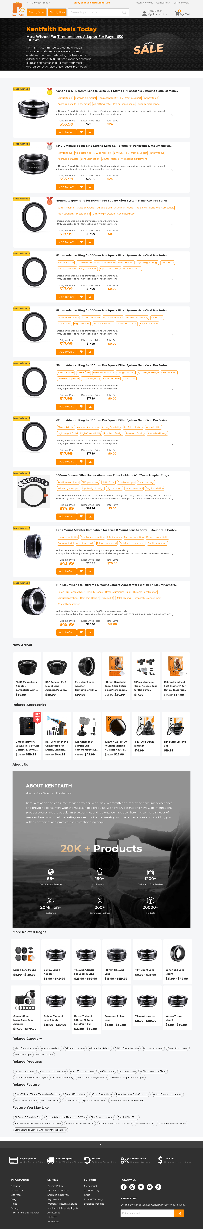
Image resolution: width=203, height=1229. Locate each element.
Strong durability (91, 318)
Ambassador (54, 1213)
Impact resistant (134, 488)
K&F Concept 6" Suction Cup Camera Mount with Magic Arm (86, 746)
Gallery (15, 1208)
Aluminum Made (123, 208)
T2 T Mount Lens (144, 970)
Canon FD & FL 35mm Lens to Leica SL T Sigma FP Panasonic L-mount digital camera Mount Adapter (116, 91)
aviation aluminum (103, 372)
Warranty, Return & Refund (62, 1204)
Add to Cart (66, 132)
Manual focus (65, 98)
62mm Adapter (66, 427)
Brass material (66, 543)
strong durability (125, 372)
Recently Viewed (144, 3)
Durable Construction (145, 592)
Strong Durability (111, 427)
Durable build (84, 263)
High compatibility (110, 269)
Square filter (64, 324)
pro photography (91, 378)
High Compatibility (91, 433)
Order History (91, 1191)
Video (14, 1204)
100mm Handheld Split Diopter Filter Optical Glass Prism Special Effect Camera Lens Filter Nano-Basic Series (175, 686)
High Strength (66, 214)
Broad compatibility (157, 537)
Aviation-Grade (85, 208)
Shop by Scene (37, 12)
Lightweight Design (104, 214)
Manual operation (134, 537)
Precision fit (167, 263)
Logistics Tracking (94, 1204)
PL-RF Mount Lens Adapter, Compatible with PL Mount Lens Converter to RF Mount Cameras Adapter (27, 686)
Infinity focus (151, 98)
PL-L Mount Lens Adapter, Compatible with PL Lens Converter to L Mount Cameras (86, 686)
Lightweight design (147, 263)
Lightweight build (113, 318)
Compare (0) (163, 3)
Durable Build (104, 208)
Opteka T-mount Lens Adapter (53, 1018)
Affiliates (52, 1217)
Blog (13, 1199)
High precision (82, 324)
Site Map (16, 1195)
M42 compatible (102, 153)
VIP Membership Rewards (25, 1213)
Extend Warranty (93, 1199)
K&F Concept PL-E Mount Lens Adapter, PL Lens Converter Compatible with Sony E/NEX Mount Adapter (56, 686)
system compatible (68, 378)
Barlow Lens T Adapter (52, 972)
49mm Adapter (66, 208)
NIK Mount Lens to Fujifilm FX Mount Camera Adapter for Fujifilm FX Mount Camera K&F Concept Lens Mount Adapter (115, 585)
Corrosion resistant (103, 324)
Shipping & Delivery (58, 1195)
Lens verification (90, 159)
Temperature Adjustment (147, 598)
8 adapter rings (146, 482)
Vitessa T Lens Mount (174, 1018)
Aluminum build (85, 543)
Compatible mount (85, 98)
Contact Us (17, 1191)
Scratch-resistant (67, 269)
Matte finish (108, 482)
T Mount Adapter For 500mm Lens (84, 972)
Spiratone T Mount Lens (115, 1018)
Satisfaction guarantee (132, 543)
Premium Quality (135, 433)
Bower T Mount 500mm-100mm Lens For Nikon (83, 1020)
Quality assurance (157, 543)
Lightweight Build (68, 433)
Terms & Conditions (58, 1191)
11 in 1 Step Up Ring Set (175, 744)
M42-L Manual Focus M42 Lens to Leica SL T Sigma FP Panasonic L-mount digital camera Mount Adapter (113, 146)
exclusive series (111, 378)
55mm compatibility (136, 318)
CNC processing (90, 482)
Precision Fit (83, 214)
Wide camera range (149, 104)
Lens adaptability (108, 98)
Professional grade (126, 324)
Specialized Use (125, 214)
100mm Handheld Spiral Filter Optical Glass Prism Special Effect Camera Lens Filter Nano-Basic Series (116, 686)
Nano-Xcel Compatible (161, 208)
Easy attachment (149, 324)
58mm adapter (66, 372)
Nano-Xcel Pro (126, 263)
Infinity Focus (95, 592)
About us (16, 1186)
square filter (83, 372)
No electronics (83, 153)
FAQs (87, 1195)
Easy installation (88, 269)
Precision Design (113, 433)
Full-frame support (130, 98)
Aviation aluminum (105, 263)
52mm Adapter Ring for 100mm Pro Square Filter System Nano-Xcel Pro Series (111, 255)
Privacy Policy (55, 1186)
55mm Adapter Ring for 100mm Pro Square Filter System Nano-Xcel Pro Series (111, 310)
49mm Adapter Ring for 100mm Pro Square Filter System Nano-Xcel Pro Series (111, 200)
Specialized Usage (157, 433)
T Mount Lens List (145, 1016)
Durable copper (126, 482)
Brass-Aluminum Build (118, 592)
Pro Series (141, 208)
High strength (114, 488)
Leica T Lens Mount (24, 970)
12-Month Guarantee (69, 604)
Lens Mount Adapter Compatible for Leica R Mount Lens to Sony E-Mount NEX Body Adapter (115, 530)
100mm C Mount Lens (114, 972)
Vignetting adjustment (134, 159)
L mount (119, 153)
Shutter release (110, 159)
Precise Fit (107, 598)
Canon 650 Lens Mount (175, 972)
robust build (129, 378)
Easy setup (84, 104)
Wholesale (53, 1222)
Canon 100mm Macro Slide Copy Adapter (23, 1020)
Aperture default (67, 104)
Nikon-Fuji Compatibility (71, 592)
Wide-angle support (69, 488)
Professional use (132, 269)
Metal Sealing (123, 598)
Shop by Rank (57, 12)
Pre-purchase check (124, 104)
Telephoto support (107, 543)
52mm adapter (66, 263)
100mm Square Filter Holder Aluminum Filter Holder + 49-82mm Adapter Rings (112, 475)
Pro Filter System (133, 427)
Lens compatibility (68, 537)
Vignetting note (102, 104)
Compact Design (89, 598)
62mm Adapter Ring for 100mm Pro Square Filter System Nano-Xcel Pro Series (111, 420)
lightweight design (148, 372)
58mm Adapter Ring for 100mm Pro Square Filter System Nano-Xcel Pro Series (111, 365)
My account (90, 1186)
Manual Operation (68, 598)
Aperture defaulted (68, 159)
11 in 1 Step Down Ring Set (144, 744)
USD (182, 3)
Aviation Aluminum (88, 427)
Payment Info (54, 1199)
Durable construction (93, 537)
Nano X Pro (157, 318)
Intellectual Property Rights (62, 1208)
